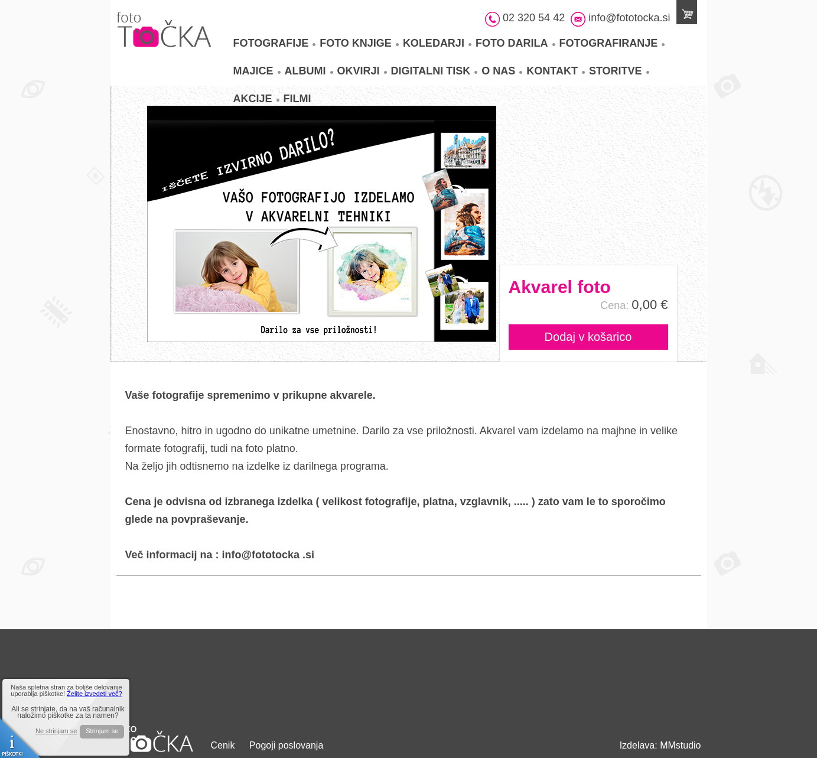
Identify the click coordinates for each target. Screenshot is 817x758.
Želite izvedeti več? (94, 693)
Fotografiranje (612, 43)
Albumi (309, 71)
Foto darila (515, 43)
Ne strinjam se (56, 731)
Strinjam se (102, 730)
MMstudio (680, 745)
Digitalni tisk (434, 71)
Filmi (297, 99)
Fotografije (274, 43)
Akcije (256, 99)
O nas (501, 71)
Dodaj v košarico (588, 336)
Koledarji (437, 43)
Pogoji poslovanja (286, 745)
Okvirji (362, 71)
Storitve (619, 71)
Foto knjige (359, 43)
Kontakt (555, 71)
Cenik (223, 745)
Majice (257, 71)
